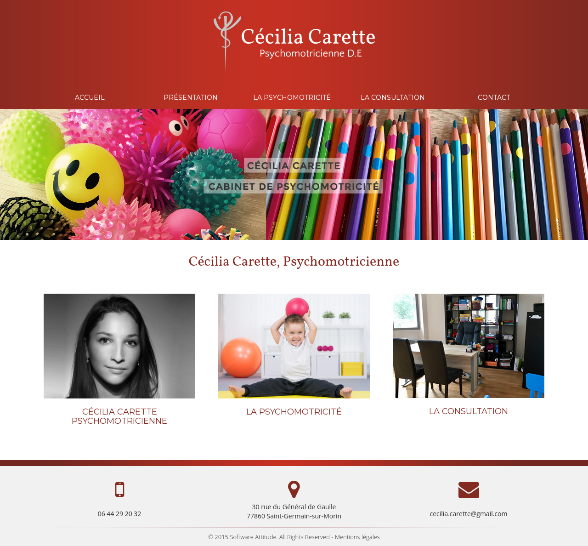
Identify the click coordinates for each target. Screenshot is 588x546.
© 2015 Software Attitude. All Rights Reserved (269, 537)
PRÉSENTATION (191, 97)
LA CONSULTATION (393, 97)
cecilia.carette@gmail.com (469, 513)
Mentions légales (357, 537)
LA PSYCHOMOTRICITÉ (292, 97)
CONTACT (494, 97)
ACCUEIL (90, 97)
